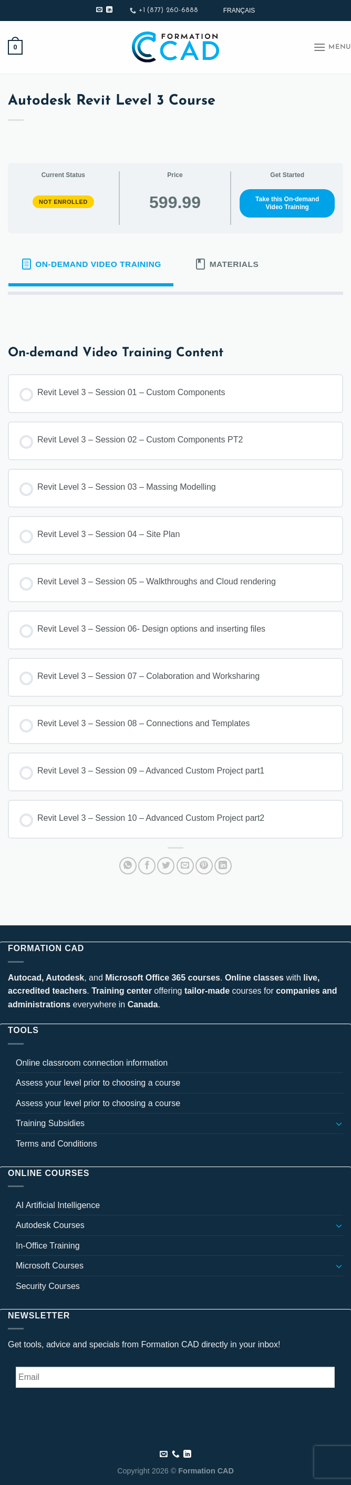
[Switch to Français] (239, 10)
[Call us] (176, 1454)
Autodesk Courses (50, 1225)
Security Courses (48, 1286)
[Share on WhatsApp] (128, 865)
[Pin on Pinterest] (204, 865)
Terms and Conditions (56, 1143)
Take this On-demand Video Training (287, 203)
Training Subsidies (50, 1123)
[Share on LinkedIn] (223, 865)
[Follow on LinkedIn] (109, 10)
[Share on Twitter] (165, 865)
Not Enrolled (63, 202)
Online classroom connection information (92, 1062)
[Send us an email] (99, 10)
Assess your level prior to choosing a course (98, 1082)
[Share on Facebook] (147, 865)
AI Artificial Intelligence (58, 1205)
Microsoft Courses (50, 1265)
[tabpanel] (175, 311)
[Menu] (332, 47)
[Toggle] (339, 1123)
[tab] (91, 264)
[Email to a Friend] (185, 865)
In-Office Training (48, 1245)
